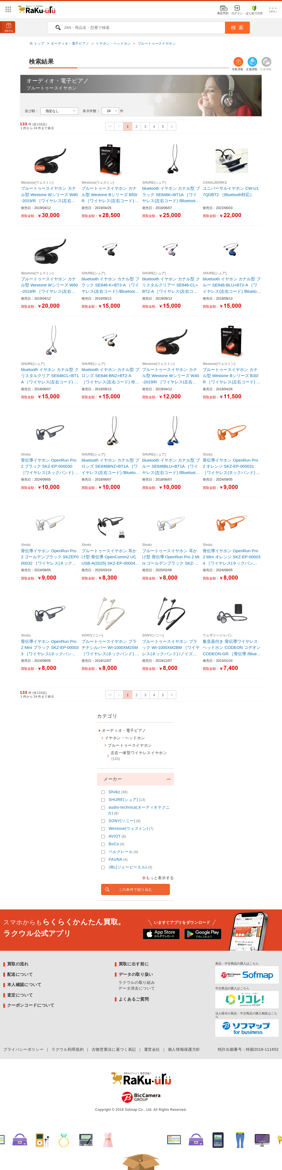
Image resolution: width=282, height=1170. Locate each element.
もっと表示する (160, 878)
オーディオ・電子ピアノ (70, 43)
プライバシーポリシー (23, 1049)
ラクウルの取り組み (136, 982)
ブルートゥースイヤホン (157, 43)
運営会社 (152, 1049)
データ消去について (136, 988)
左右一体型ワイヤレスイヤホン (139, 756)
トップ (39, 43)
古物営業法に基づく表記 (114, 1049)
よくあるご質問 (134, 999)
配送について (20, 974)
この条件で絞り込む (136, 889)
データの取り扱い (136, 974)
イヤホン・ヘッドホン (113, 43)
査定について (20, 995)
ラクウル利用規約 (67, 1049)
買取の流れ (18, 964)
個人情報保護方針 (184, 1049)
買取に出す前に (134, 964)
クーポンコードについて (31, 1005)
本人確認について (24, 984)
